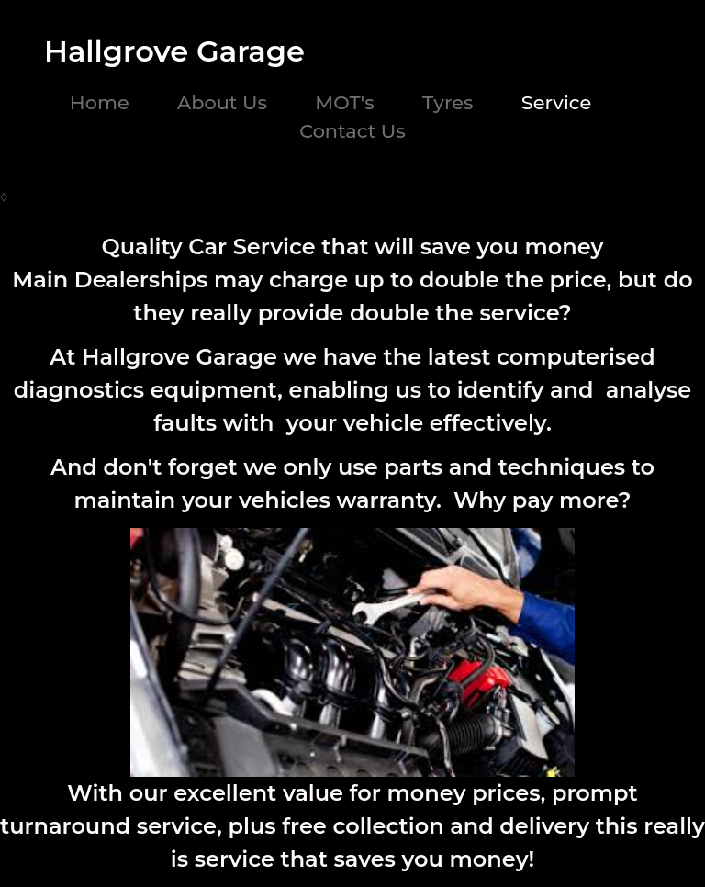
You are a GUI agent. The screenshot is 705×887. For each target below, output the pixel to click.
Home (99, 102)
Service (556, 102)
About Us (222, 102)
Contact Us (352, 130)
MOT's (344, 102)
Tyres (447, 102)
